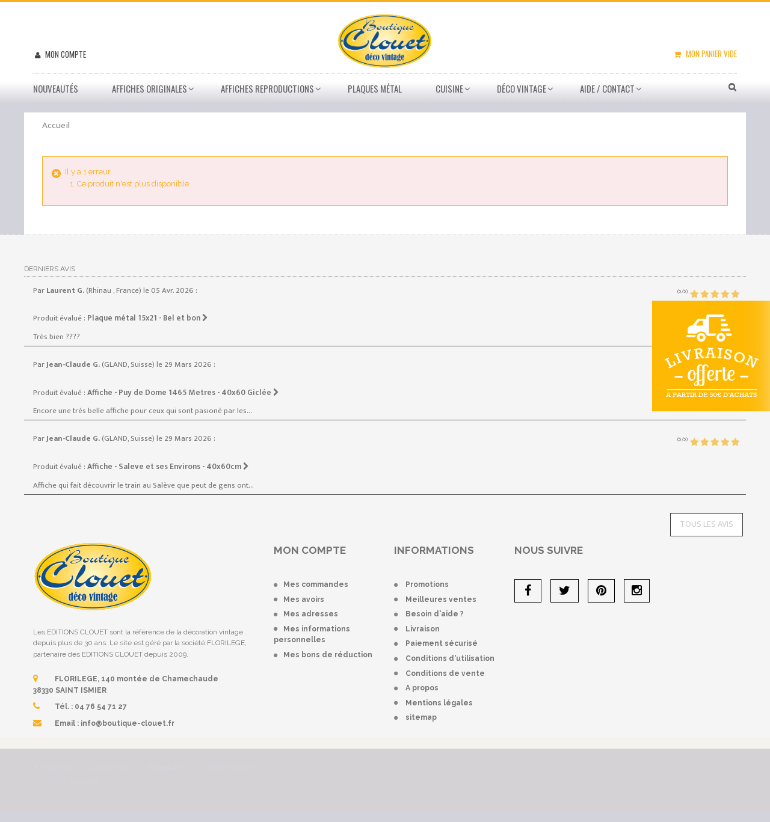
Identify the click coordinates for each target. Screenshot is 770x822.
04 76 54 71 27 (101, 706)
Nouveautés (55, 88)
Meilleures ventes (440, 599)
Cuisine (449, 88)
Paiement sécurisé (441, 643)
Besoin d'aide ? (434, 614)
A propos (422, 688)
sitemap (421, 717)
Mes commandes (315, 584)
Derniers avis (49, 269)
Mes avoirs (303, 599)
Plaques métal (375, 88)
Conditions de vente (445, 673)
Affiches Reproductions (267, 88)
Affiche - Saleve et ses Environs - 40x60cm (168, 466)
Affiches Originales (149, 88)
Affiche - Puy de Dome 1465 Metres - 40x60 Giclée (183, 392)
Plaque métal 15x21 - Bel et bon (147, 318)
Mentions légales (439, 703)
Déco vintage (521, 88)
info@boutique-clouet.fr (127, 723)
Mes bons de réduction (327, 655)
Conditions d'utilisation (449, 658)
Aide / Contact (607, 88)
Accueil (56, 125)
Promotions (427, 584)
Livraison (422, 629)
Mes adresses (310, 614)
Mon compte (64, 54)
